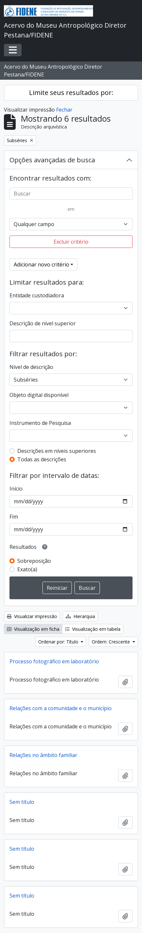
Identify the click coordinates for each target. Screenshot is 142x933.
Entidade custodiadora (36, 295)
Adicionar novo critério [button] (41, 264)
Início (16, 488)
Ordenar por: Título (59, 642)
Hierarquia (80, 616)
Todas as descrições (41, 459)
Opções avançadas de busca (52, 160)
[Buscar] (71, 193)
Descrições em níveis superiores (56, 450)
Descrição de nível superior (42, 323)
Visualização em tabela (92, 629)
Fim (13, 516)
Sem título (21, 801)
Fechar (64, 109)
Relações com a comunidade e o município (60, 708)
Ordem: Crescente (111, 642)
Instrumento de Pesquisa (40, 422)
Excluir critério (71, 241)
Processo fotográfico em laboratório (54, 661)
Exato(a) (27, 569)
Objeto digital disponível (39, 395)
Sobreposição (34, 560)
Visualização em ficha (33, 629)
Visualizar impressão (32, 616)
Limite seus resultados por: (71, 92)
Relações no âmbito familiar (43, 755)
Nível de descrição (31, 367)
